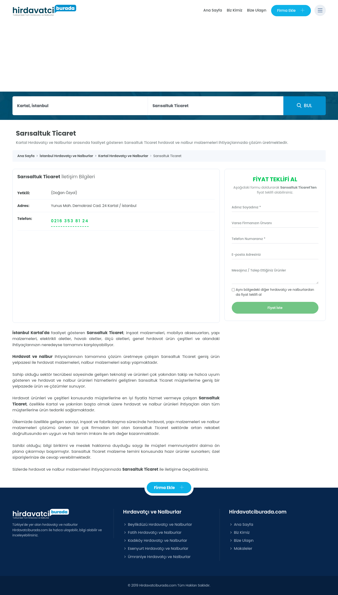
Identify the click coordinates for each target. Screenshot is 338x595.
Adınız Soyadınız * (246, 207)
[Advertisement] (169, 56)
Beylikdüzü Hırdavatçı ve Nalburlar (157, 524)
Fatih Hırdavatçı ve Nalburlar (152, 532)
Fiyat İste (275, 307)
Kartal (113, 205)
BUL (304, 105)
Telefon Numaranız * (248, 238)
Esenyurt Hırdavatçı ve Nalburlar (155, 548)
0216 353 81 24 (70, 221)
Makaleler (240, 548)
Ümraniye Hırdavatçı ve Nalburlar (157, 556)
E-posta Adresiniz (246, 254)
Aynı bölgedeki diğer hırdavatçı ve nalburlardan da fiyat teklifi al (275, 292)
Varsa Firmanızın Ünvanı (252, 223)
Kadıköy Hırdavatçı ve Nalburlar (155, 540)
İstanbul (129, 205)
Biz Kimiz (234, 10)
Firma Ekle (291, 10)
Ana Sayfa (212, 10)
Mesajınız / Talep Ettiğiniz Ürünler (259, 270)
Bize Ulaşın (256, 10)
